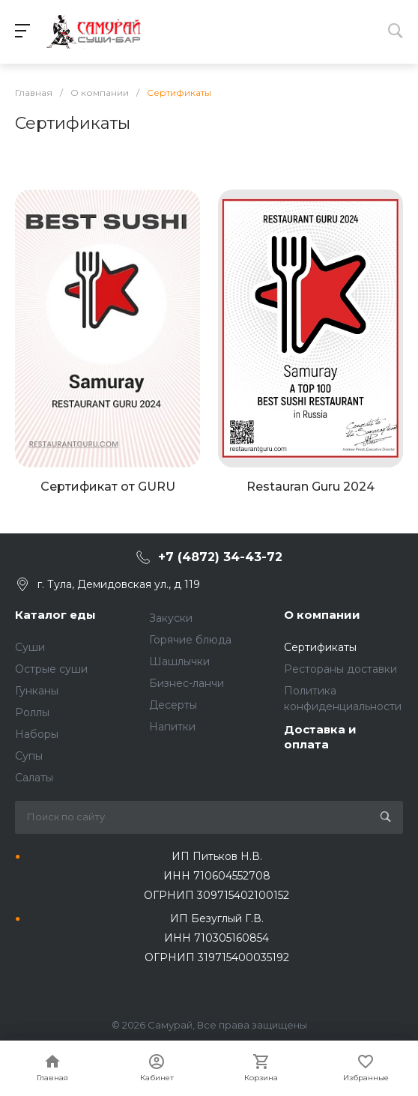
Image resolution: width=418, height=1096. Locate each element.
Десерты (173, 705)
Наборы (36, 734)
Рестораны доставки (340, 669)
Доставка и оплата (320, 736)
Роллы (32, 712)
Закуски (171, 618)
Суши (30, 647)
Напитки (172, 726)
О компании (322, 615)
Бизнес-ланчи (186, 683)
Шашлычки (179, 661)
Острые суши (51, 669)
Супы (29, 756)
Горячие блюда (190, 640)
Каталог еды (55, 615)
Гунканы (36, 690)
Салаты (34, 777)
